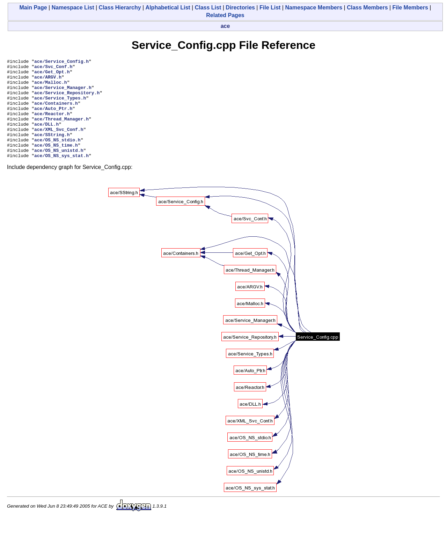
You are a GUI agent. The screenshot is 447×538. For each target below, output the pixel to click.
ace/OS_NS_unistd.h (58, 169)
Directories (240, 7)
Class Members (367, 7)
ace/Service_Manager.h (62, 93)
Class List (208, 7)
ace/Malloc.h (50, 87)
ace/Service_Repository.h (67, 100)
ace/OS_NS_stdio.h (57, 156)
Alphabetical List (168, 7)
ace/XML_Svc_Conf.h (58, 144)
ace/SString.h (51, 150)
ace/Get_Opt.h (51, 75)
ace (225, 26)
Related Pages (225, 15)
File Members (410, 7)
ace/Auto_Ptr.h (53, 119)
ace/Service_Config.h (61, 62)
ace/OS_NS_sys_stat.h (61, 175)
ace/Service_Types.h (60, 106)
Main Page (33, 7)
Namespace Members (313, 7)
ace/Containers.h (56, 112)
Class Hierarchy (120, 7)
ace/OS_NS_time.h (56, 163)
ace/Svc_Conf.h (53, 68)
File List (269, 7)
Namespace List (73, 7)
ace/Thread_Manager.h (61, 131)
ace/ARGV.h (47, 81)
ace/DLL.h (46, 137)
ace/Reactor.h (51, 125)
